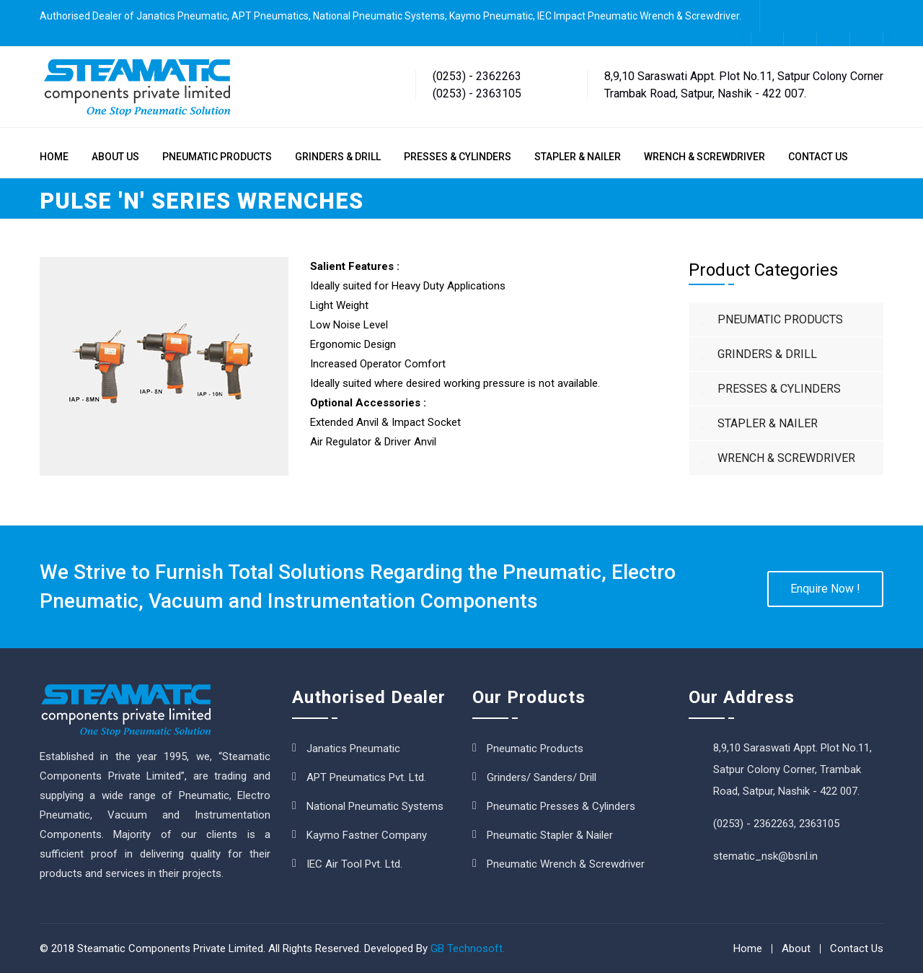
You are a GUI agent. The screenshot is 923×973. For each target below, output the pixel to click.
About (796, 948)
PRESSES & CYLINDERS (457, 156)
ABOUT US (115, 156)
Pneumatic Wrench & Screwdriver (566, 864)
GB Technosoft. (467, 948)
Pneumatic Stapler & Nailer (550, 835)
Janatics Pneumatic (353, 748)
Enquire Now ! (825, 588)
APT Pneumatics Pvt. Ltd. (366, 777)
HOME (54, 156)
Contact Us (856, 948)
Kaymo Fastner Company (366, 835)
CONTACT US (818, 156)
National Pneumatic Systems (374, 806)
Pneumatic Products (535, 748)
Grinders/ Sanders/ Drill (541, 777)
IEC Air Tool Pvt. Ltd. (354, 864)
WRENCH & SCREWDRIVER (704, 156)
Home (747, 948)
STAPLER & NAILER (577, 156)
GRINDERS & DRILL (338, 156)
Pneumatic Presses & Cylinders (561, 806)
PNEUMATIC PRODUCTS (217, 156)
